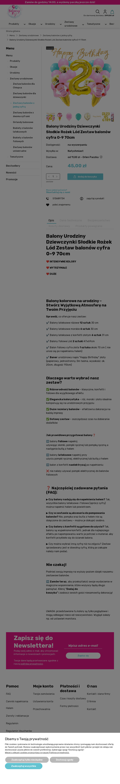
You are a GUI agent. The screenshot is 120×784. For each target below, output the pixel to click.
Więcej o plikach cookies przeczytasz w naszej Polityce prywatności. (37, 752)
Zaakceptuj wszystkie (23, 766)
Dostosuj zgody (64, 760)
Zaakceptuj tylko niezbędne (27, 760)
